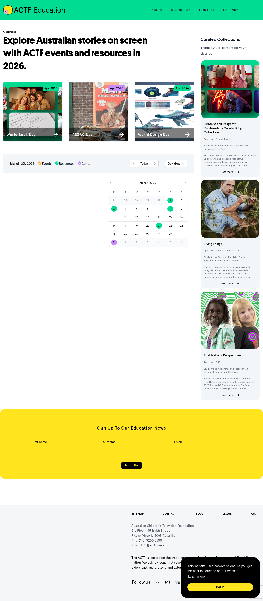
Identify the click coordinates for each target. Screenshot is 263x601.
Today (144, 163)
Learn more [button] (196, 576)
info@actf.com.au (153, 545)
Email (178, 442)
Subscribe (131, 465)
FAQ (253, 513)
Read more (230, 172)
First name (39, 442)
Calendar (232, 10)
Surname (109, 442)
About (157, 10)
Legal (227, 513)
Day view (177, 163)
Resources (181, 10)
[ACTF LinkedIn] (177, 582)
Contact (170, 513)
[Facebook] (157, 582)
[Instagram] (167, 582)
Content (207, 10)
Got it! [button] (220, 587)
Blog (199, 513)
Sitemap (138, 513)
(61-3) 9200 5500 (150, 540)
